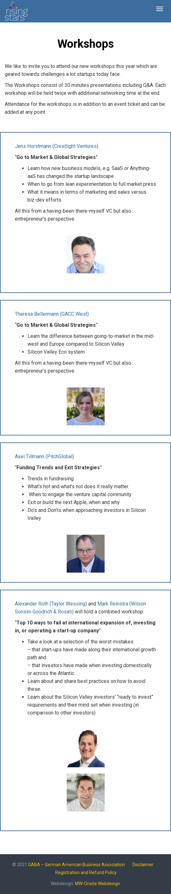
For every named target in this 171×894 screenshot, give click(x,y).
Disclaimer (142, 864)
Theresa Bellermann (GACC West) (52, 314)
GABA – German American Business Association (76, 864)
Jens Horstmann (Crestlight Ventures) (56, 146)
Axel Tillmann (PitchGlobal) (44, 456)
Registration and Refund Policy (86, 872)
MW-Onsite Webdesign (97, 883)
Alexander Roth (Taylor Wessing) (51, 604)
